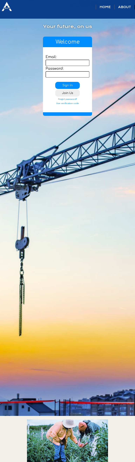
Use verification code (67, 103)
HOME (105, 7)
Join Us (67, 93)
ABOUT (124, 7)
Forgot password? (67, 99)
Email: (51, 57)
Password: (54, 69)
